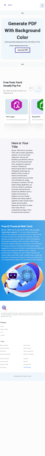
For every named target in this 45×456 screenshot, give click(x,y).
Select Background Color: (19, 46)
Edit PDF (25, 361)
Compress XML (4, 364)
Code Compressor (28, 351)
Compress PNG (4, 361)
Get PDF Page (27, 367)
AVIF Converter (27, 348)
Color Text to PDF (4, 358)
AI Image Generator (5, 354)
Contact (2, 335)
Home (2, 326)
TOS (1, 332)
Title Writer (3, 351)
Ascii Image (26, 345)
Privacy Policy (4, 329)
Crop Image (3, 367)
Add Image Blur (4, 345)
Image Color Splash (28, 354)
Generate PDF (22, 50)
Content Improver (4, 348)
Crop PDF (25, 358)
